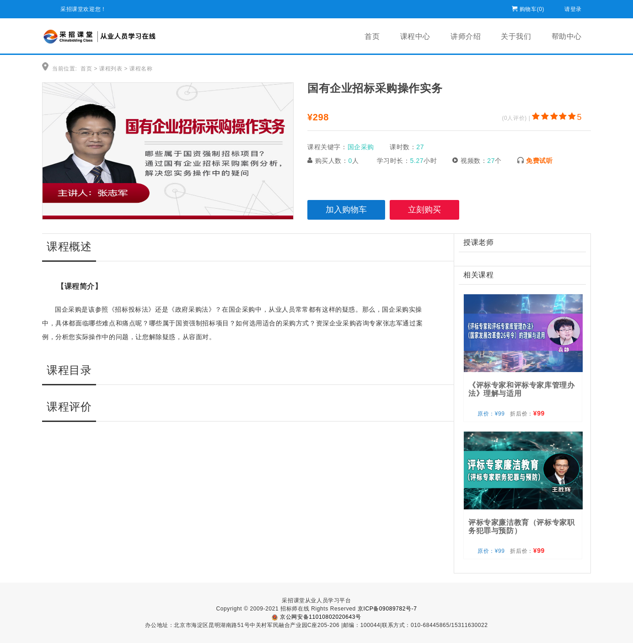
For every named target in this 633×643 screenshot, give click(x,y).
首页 (372, 36)
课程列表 (110, 68)
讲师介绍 (466, 36)
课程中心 (415, 36)
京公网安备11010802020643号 (316, 617)
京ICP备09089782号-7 (387, 608)
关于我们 (516, 36)
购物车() (532, 7)
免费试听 (539, 160)
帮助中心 (567, 36)
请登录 (573, 7)
